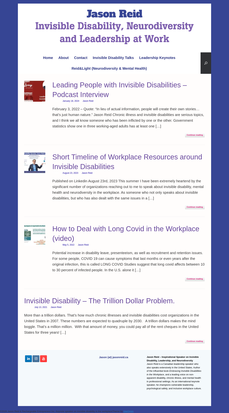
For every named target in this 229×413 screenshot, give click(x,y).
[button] (206, 63)
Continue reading (195, 135)
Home (48, 58)
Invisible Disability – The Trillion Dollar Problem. (99, 301)
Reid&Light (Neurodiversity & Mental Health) (109, 68)
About (63, 58)
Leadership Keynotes (157, 58)
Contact (80, 58)
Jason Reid (88, 101)
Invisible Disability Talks (113, 58)
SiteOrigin (128, 411)
